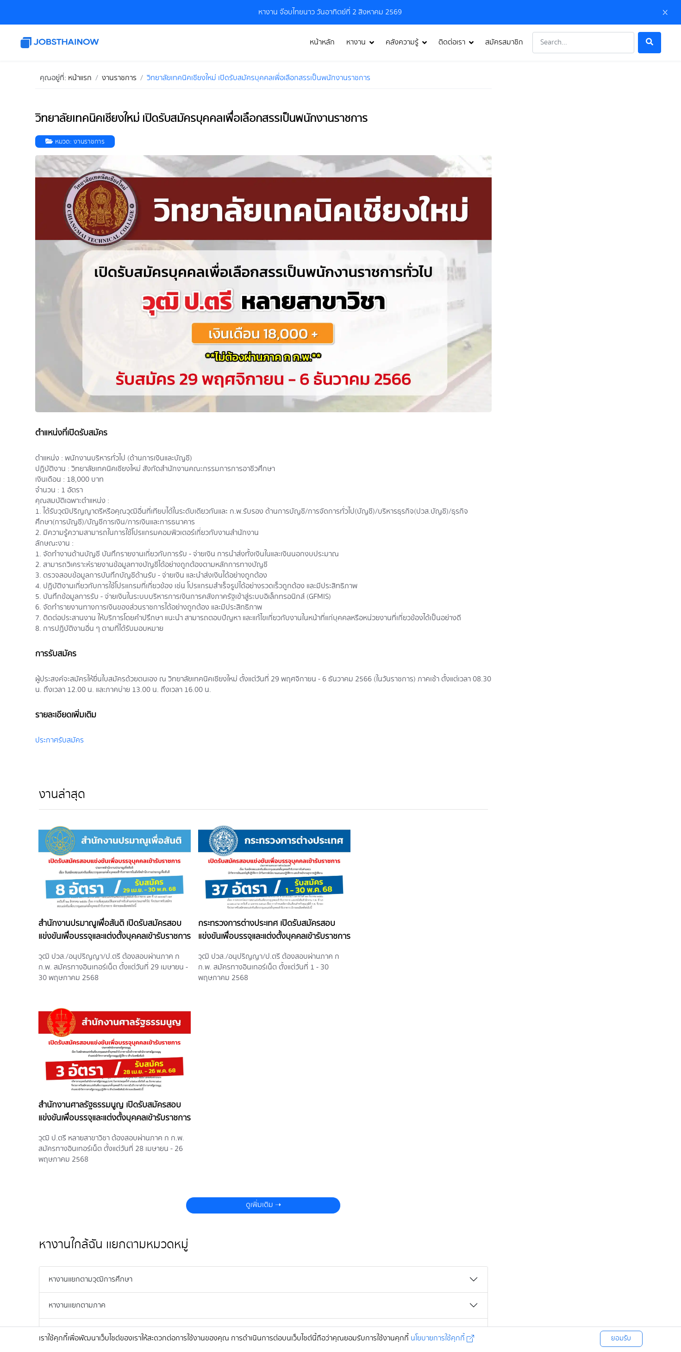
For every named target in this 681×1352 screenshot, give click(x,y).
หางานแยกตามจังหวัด (81, 1185)
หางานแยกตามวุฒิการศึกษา (90, 1107)
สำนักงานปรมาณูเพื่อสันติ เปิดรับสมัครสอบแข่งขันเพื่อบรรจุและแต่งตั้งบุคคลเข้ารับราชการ (110, 932)
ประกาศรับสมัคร (59, 740)
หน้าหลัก (322, 42)
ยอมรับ (621, 1338)
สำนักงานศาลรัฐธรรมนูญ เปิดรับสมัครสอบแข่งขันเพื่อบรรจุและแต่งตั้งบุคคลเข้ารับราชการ (414, 932)
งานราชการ (89, 141)
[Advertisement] (576, 127)
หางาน (356, 42)
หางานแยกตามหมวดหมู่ (84, 1159)
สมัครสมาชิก (504, 42)
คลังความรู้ (402, 42)
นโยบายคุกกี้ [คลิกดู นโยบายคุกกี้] (391, 1302)
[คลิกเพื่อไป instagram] (318, 1273)
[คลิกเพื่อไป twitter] (341, 1273)
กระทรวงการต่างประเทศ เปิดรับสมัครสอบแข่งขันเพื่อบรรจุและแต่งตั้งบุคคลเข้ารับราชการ (259, 932)
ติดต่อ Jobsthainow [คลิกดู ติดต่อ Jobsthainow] (454, 1302)
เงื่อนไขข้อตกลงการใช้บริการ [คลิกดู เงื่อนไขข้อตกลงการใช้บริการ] (319, 1302)
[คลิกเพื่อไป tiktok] (387, 1273)
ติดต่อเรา (451, 42)
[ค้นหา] (649, 42)
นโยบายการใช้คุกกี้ (441, 1338)
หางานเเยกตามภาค (77, 1133)
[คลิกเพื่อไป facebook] (293, 1273)
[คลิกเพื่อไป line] (364, 1273)
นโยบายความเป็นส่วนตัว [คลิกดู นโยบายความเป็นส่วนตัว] (231, 1302)
